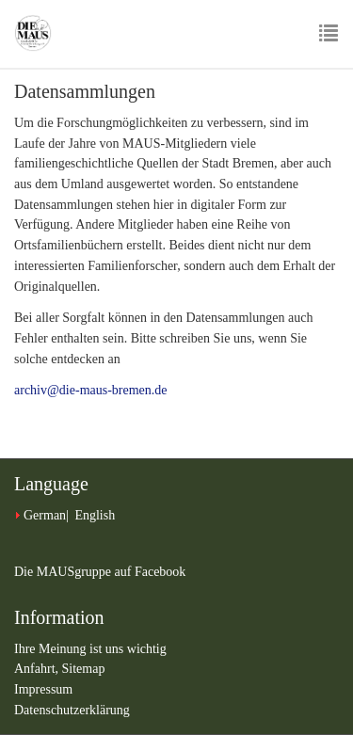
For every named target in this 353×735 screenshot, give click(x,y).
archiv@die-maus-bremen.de (91, 390)
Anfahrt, (38, 669)
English (94, 515)
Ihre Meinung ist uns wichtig (90, 649)
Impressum (43, 689)
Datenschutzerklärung (72, 710)
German (45, 515)
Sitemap (83, 669)
